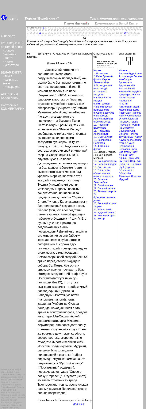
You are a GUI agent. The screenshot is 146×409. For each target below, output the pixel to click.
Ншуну (123, 115)
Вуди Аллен (135, 73)
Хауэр (122, 139)
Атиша (123, 76)
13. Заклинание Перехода (103, 141)
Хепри (137, 139)
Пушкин (135, 124)
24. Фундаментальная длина (104, 197)
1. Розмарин (101, 73)
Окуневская (134, 115)
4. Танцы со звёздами (100, 93)
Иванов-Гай (125, 100)
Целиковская (126, 146)
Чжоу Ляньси (126, 156)
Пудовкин (125, 124)
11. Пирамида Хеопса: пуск (102, 132)
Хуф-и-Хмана (126, 143)
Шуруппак (128, 167)
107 (126, 33)
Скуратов (124, 130)
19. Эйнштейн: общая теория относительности (103, 173)
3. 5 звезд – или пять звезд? (103, 87)
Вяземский (125, 91)
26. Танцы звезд (103, 209)
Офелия (133, 118)
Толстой (133, 133)
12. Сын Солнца (103, 136)
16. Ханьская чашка (105, 161)
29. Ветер (99, 218)
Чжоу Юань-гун (132, 161)
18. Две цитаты (102, 167)
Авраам (124, 73)
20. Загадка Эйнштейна (100, 181)
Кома (136, 109)
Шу (121, 167)
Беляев (138, 76)
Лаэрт (122, 112)
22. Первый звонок (104, 188)
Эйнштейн (125, 173)
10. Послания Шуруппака (101, 126)
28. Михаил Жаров (104, 215)
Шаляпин (136, 164)
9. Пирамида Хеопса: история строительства (103, 118)
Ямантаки (125, 176)
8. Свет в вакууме (104, 112)
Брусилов (125, 85)
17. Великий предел (105, 164)
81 (40, 33)
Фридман (129, 136)
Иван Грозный (127, 97)
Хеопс (130, 139)
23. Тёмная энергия (105, 191)
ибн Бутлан (127, 87)
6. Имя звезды (102, 103)
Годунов (136, 91)
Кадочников (126, 109)
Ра (120, 127)
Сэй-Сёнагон (127, 132)
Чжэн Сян (125, 164)
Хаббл (138, 136)
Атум (130, 76)
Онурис (123, 118)
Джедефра (125, 94)
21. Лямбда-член (103, 185)
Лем (129, 112)
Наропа (136, 112)
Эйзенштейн (126, 170)
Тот (121, 136)
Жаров (136, 94)
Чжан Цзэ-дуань (128, 150)
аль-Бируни (125, 79)
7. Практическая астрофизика (103, 108)
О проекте (8, 36)
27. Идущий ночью (104, 212)
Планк (134, 121)
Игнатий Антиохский (126, 105)
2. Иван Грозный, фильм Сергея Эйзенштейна (103, 79)
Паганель (124, 121)
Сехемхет (128, 127)
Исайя (136, 106)
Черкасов (125, 149)
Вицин (131, 88)
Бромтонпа (125, 82)
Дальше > (79, 404)
